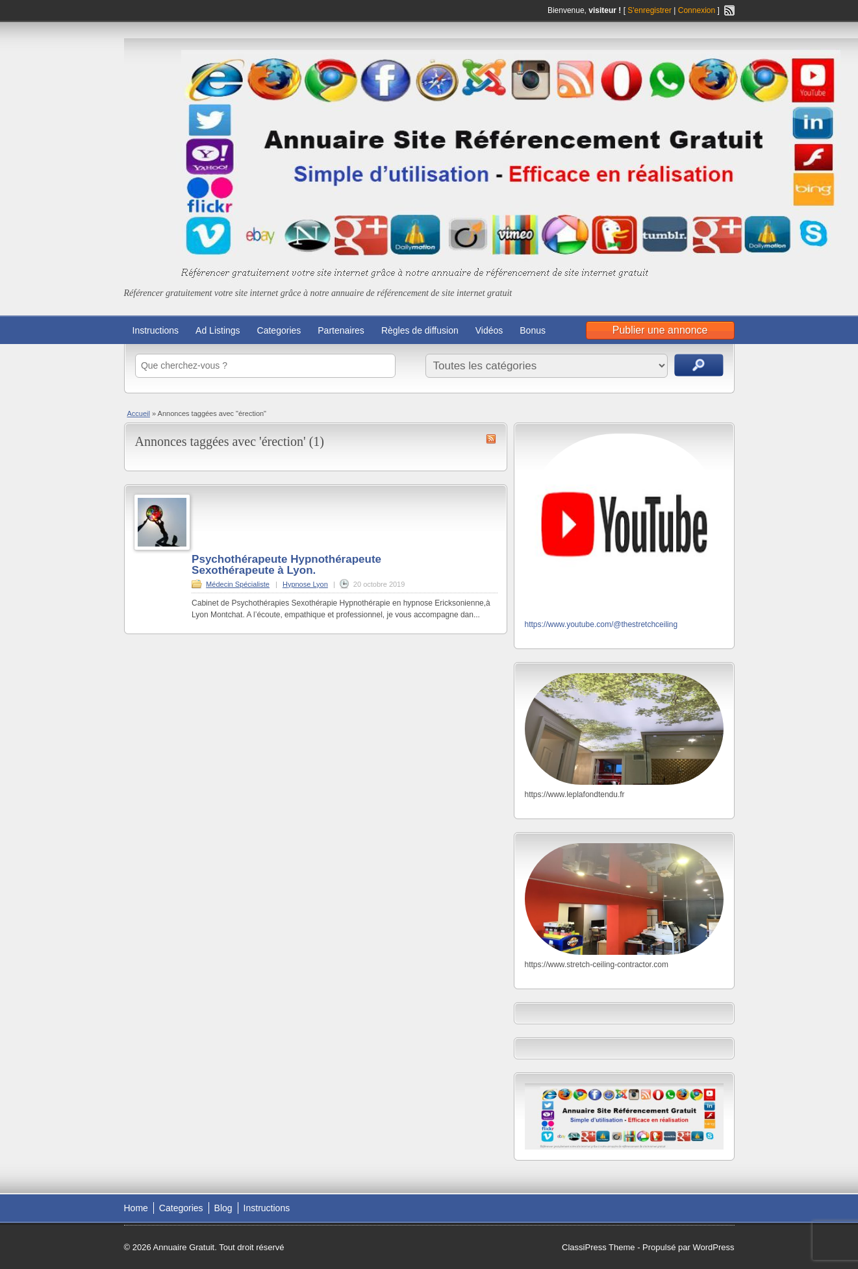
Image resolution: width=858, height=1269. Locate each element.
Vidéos (489, 330)
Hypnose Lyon (305, 584)
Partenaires (341, 330)
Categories (279, 330)
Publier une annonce (660, 330)
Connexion (698, 10)
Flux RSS (729, 10)
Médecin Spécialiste (238, 584)
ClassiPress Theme (598, 1247)
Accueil (138, 413)
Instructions (155, 330)
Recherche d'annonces (699, 365)
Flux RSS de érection (491, 439)
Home (136, 1208)
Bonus (533, 330)
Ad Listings (218, 330)
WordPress (713, 1247)
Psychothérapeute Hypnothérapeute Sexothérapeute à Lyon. (286, 564)
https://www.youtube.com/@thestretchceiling (601, 624)
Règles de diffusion (420, 330)
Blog (223, 1208)
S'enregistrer (649, 10)
